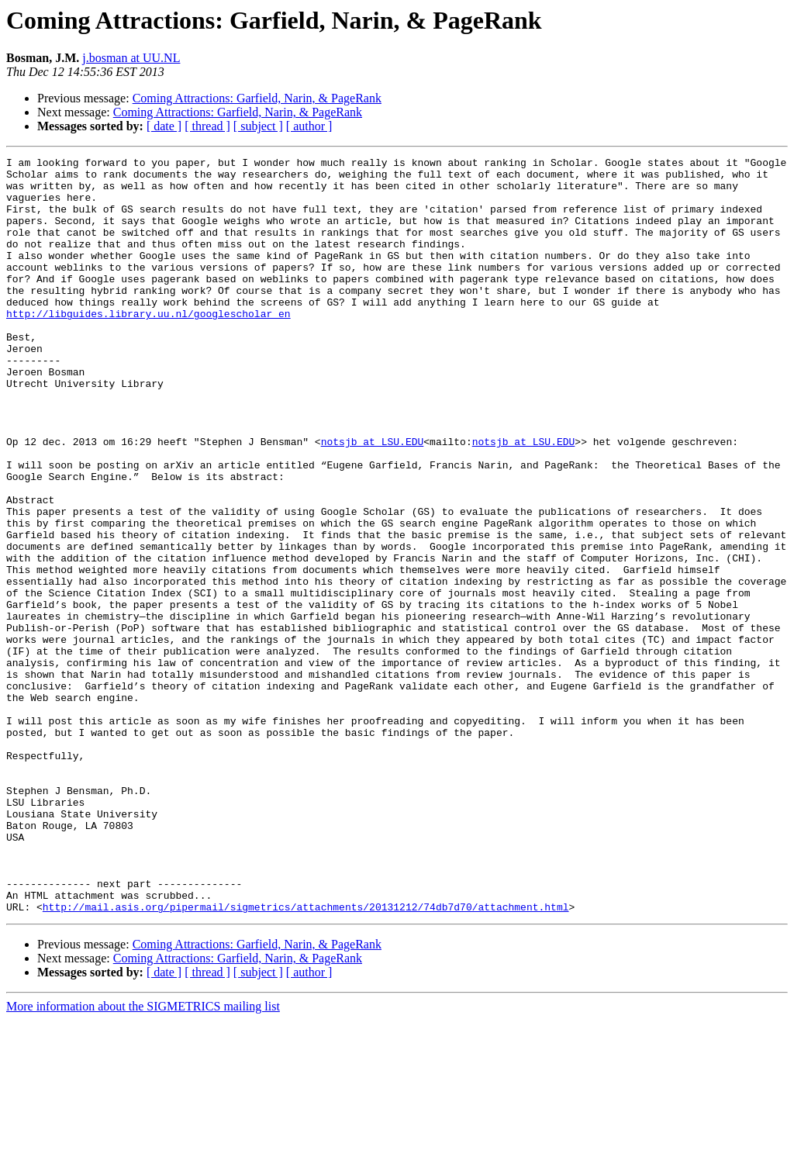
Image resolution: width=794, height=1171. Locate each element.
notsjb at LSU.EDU (372, 499)
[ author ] (309, 126)
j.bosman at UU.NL (131, 57)
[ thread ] (207, 126)
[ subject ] (258, 126)
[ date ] (164, 126)
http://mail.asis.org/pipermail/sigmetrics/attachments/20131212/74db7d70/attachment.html (306, 1058)
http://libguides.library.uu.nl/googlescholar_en (148, 346)
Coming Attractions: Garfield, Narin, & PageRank (257, 98)
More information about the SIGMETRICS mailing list (143, 1157)
